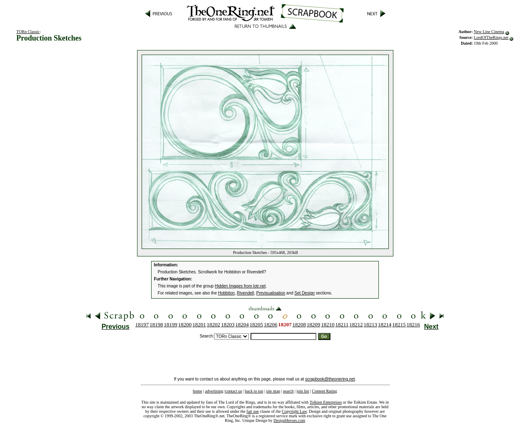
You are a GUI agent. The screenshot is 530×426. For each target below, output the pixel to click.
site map (273, 391)
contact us (233, 391)
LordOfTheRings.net (491, 37)
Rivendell (245, 293)
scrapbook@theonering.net (330, 379)
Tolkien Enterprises (326, 402)
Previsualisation (270, 293)
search (288, 391)
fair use (252, 411)
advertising (214, 391)
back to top (254, 391)
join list (302, 391)
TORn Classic (28, 31)
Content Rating (324, 391)
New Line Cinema (489, 31)
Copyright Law (294, 411)
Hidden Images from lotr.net (240, 286)
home (197, 391)
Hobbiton (226, 293)
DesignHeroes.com (289, 420)
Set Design (304, 293)
